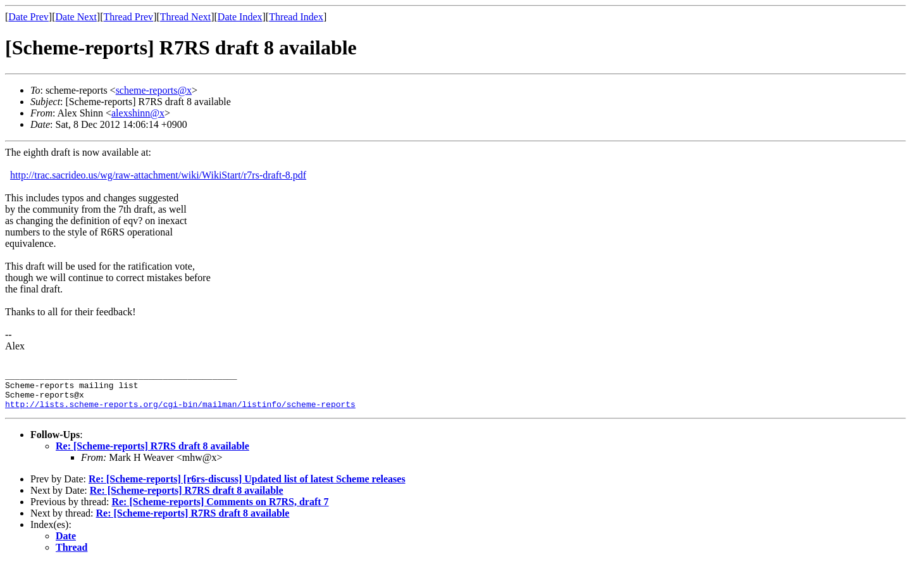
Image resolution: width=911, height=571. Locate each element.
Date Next (76, 16)
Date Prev (28, 16)
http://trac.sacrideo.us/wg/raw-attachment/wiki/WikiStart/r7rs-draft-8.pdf (158, 175)
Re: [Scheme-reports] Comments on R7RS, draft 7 (219, 509)
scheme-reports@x (154, 90)
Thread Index (296, 16)
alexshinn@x (137, 113)
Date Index (240, 16)
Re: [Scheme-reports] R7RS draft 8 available (152, 453)
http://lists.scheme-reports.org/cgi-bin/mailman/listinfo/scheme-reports (180, 411)
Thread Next (185, 16)
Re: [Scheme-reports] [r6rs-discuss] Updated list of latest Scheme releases (247, 486)
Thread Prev (128, 16)
